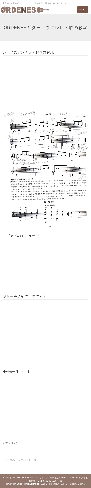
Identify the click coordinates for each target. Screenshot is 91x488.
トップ (32, 460)
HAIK (82, 484)
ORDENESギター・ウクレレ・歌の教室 (40, 477)
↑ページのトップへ (14, 460)
